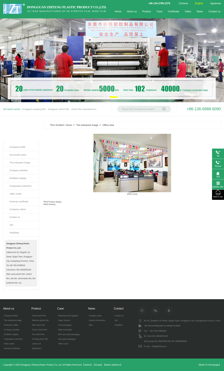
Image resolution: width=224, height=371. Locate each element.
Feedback (14, 232)
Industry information (97, 320)
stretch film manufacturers (83, 109)
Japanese (215, 3)
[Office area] (132, 194)
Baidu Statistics (112, 365)
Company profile (17, 147)
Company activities (18, 170)
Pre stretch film (38, 334)
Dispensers (36, 348)
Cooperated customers (20, 186)
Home (118, 11)
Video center (15, 194)
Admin (87, 365)
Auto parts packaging (67, 339)
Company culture (17, 209)
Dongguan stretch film (58, 109)
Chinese (183, 3)
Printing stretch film (40, 339)
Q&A (91, 325)
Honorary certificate (18, 201)
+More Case (63, 344)
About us (132, 11)
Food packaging (64, 325)
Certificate (173, 11)
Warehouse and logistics (68, 316)
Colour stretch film (39, 330)
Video (188, 11)
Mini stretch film (38, 325)
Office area (108, 125)
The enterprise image (19, 162)
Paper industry (64, 320)
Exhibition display (17, 178)
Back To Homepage (209, 365)
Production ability (11, 325)
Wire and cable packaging (68, 334)
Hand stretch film (39, 316)
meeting (52, 204)
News (200, 11)
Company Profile (11, 316)
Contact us (214, 11)
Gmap (98, 365)
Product (146, 11)
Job (11, 225)
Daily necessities (65, 330)
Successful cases (17, 155)
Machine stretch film (40, 320)
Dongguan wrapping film (34, 109)
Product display (55, 202)
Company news (95, 316)
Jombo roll (36, 344)
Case (159, 11)
